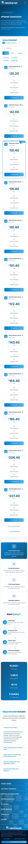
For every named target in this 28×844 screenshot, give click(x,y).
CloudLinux (20, 53)
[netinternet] (10, 2)
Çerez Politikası (23, 834)
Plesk (12, 53)
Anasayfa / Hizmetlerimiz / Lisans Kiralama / (13, 27)
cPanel (5, 53)
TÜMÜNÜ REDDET (6, 838)
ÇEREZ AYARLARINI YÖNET (19, 838)
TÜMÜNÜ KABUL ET (14, 842)
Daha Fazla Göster (14, 531)
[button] (14, 727)
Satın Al (14, 97)
